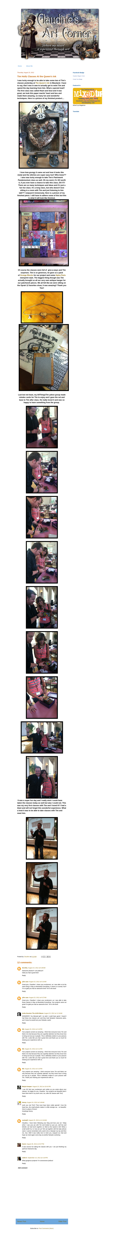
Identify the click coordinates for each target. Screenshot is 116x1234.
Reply (24, 975)
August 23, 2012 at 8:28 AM (36, 968)
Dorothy (25, 968)
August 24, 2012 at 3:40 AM (35, 1102)
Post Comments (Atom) (46, 1228)
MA (23, 1029)
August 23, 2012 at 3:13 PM (33, 1069)
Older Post (62, 1221)
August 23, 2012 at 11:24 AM (53, 1013)
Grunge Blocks (26, 275)
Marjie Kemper (27, 1086)
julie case (25, 981)
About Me (29, 66)
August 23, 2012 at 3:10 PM (33, 1029)
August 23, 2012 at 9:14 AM (37, 981)
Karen (24, 1144)
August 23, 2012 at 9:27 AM (37, 997)
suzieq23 (25, 1120)
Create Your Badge (77, 79)
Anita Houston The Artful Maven (33, 1013)
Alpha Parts (61, 275)
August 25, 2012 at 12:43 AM (38, 1120)
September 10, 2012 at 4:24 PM (38, 1158)
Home (20, 66)
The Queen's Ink (42, 83)
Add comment (22, 1168)
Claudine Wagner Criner (79, 76)
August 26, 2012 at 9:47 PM (35, 1144)
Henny (24, 1102)
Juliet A (24, 1158)
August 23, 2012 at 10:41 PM (41, 1086)
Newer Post (21, 1221)
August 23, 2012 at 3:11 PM (33, 1049)
